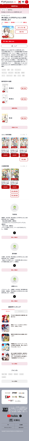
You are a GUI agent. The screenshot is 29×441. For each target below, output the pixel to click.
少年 (12, 69)
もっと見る (14, 363)
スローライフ (9, 75)
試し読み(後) (15, 195)
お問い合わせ (21, 427)
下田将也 (6, 22)
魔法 (15, 75)
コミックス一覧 (21, 27)
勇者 (8, 69)
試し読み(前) (15, 191)
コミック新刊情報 (6, 134)
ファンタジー (18, 69)
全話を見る (14, 108)
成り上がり (11, 72)
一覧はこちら (14, 127)
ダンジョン (4, 72)
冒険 (23, 75)
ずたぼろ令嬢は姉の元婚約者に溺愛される (19, 316)
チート (3, 75)
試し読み (24, 159)
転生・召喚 (17, 72)
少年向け (10, 374)
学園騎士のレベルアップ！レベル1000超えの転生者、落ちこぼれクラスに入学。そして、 (19, 345)
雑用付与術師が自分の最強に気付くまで (19, 335)
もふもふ (4, 69)
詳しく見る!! (14, 237)
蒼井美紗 (13, 22)
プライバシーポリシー (8, 427)
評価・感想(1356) (9, 41)
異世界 (22, 72)
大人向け (21, 374)
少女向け (4, 377)
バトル (19, 75)
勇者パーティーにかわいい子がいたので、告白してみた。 (19, 325)
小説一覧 (21, 31)
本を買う (5, 155)
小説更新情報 (5, 166)
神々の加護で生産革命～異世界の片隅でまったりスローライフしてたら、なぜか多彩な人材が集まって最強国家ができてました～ (19, 356)
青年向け (16, 374)
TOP (8, 424)
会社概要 (21, 424)
